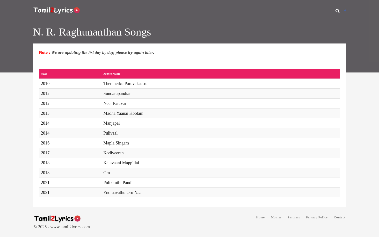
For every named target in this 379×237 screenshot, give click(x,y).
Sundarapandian (117, 93)
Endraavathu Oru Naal (123, 192)
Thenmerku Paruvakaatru (125, 83)
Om (106, 172)
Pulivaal (110, 133)
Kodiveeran (113, 153)
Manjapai (111, 123)
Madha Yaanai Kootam (123, 113)
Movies (276, 217)
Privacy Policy (317, 217)
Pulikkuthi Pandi (118, 182)
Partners (294, 217)
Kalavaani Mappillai (121, 162)
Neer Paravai (114, 103)
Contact (339, 217)
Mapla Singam (116, 143)
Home (260, 217)
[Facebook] (345, 11)
